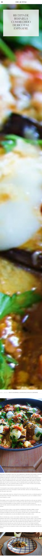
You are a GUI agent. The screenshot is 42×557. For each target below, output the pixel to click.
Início (1, 392)
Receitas (6, 392)
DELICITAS (21, 2)
